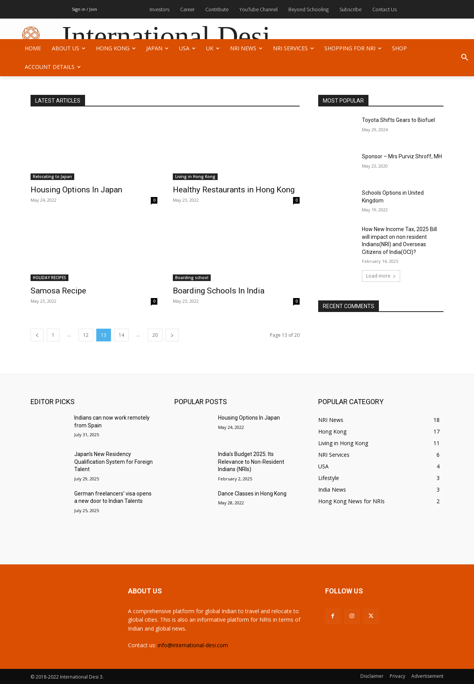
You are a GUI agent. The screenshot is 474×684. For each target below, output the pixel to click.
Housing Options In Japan (76, 189)
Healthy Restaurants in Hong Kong (234, 189)
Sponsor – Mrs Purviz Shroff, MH (402, 156)
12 (86, 335)
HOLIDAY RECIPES (49, 277)
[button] (464, 57)
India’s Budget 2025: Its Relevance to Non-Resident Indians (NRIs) (251, 461)
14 (121, 335)
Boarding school (191, 277)
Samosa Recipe (58, 290)
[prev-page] (37, 335)
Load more (381, 276)
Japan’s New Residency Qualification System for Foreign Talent (113, 461)
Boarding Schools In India (218, 290)
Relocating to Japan (52, 176)
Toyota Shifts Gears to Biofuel (398, 120)
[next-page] (172, 335)
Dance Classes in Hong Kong (252, 493)
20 (155, 335)
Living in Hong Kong (195, 176)
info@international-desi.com (193, 645)
